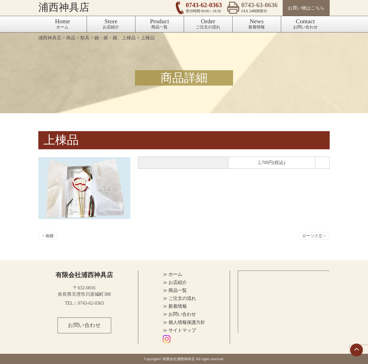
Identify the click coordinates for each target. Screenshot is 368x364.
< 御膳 (48, 236)
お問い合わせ (305, 23)
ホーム (62, 23)
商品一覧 (159, 23)
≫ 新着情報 (175, 306)
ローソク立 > (314, 236)
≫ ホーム (172, 274)
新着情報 (256, 23)
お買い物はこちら (306, 7)
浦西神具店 (63, 7)
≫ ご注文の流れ (179, 298)
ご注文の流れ (208, 23)
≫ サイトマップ (179, 330)
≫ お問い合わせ (179, 314)
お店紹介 (111, 23)
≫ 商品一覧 (175, 290)
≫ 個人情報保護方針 (184, 322)
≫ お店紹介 (175, 282)
